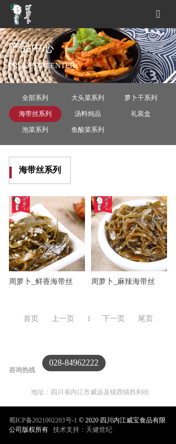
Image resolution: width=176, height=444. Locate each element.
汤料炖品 (88, 113)
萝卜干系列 (140, 97)
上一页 (63, 318)
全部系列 (35, 97)
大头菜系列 (87, 97)
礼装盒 (141, 113)
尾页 (145, 318)
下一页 (114, 318)
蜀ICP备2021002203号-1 (44, 420)
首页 (31, 318)
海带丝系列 (35, 113)
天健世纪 (99, 429)
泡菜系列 (35, 129)
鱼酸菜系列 (87, 129)
